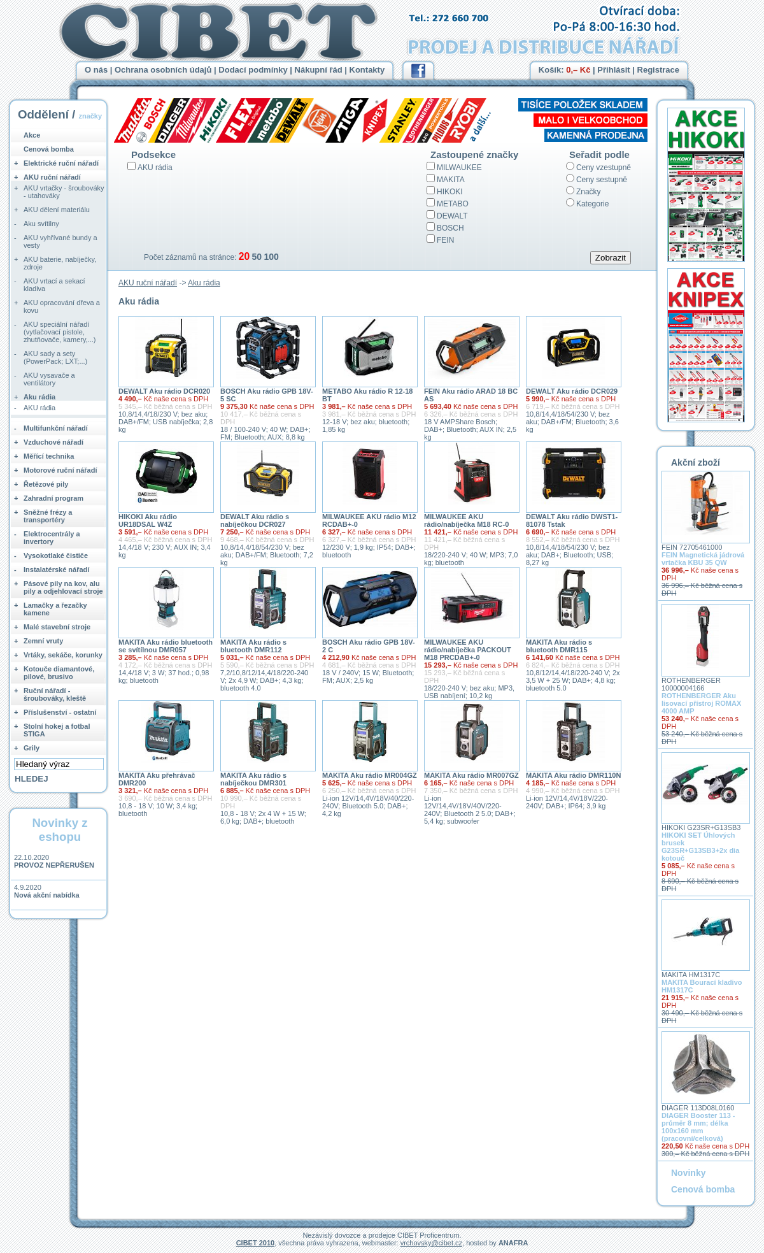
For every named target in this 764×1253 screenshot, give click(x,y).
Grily (31, 748)
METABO (453, 203)
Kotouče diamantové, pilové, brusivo (59, 672)
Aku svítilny (41, 223)
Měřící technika (49, 456)
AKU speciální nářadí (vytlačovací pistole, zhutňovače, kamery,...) (60, 331)
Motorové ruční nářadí (60, 470)
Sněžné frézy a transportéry (48, 516)
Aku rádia (204, 282)
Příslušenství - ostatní (60, 712)
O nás (96, 70)
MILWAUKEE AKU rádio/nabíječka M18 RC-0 (466, 520)
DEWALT (452, 215)
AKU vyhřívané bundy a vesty (60, 241)
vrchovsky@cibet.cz (431, 1243)
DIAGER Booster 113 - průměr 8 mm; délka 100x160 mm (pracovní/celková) (698, 1127)
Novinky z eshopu (59, 829)
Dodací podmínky (252, 70)
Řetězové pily (46, 484)
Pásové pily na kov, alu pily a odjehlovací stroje (63, 587)
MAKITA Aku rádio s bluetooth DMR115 (559, 646)
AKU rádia (155, 167)
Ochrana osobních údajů (163, 70)
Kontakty (367, 70)
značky (90, 116)
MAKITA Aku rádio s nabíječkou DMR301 (253, 779)
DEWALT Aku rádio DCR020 (164, 391)
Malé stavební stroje (57, 627)
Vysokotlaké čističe (56, 555)
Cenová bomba (49, 149)
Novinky (688, 1173)
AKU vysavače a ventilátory (49, 379)
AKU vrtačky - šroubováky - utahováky (64, 191)
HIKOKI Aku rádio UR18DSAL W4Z (147, 520)
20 (244, 256)
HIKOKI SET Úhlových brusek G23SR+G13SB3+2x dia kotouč (700, 846)
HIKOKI (450, 191)
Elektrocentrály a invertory (52, 537)
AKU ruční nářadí (147, 282)
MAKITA (451, 179)
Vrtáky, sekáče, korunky (63, 655)
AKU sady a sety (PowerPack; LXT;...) (55, 357)
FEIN (445, 240)
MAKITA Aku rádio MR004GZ (369, 775)
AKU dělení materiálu (57, 209)
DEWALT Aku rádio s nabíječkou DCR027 (254, 520)
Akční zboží (695, 462)
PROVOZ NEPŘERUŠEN (54, 865)
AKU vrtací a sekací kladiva (54, 284)
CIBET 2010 (255, 1243)
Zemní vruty (43, 641)
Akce (32, 135)
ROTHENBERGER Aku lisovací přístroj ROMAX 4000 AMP (701, 703)
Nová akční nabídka (47, 895)
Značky (588, 191)
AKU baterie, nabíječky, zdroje (60, 263)
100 (271, 257)
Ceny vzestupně (603, 167)
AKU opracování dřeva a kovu (62, 306)
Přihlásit (613, 70)
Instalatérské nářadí (56, 569)
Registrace (658, 70)
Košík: (565, 70)
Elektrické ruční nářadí (61, 163)
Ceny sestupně (601, 179)
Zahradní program (53, 498)
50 (256, 257)
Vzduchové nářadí (53, 442)
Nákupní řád (319, 70)
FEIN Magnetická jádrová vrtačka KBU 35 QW (702, 558)
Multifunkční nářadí (56, 428)
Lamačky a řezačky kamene (55, 609)
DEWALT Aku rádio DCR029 (572, 391)
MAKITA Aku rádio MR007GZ (471, 775)
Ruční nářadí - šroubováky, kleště (55, 694)
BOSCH (450, 228)
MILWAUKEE (459, 167)
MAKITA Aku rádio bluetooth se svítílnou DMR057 (165, 646)
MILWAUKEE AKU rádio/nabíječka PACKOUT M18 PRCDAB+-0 (467, 649)
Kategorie (592, 203)
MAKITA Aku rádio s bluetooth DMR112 (253, 646)
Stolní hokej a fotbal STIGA (57, 730)
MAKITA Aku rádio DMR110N (573, 775)
